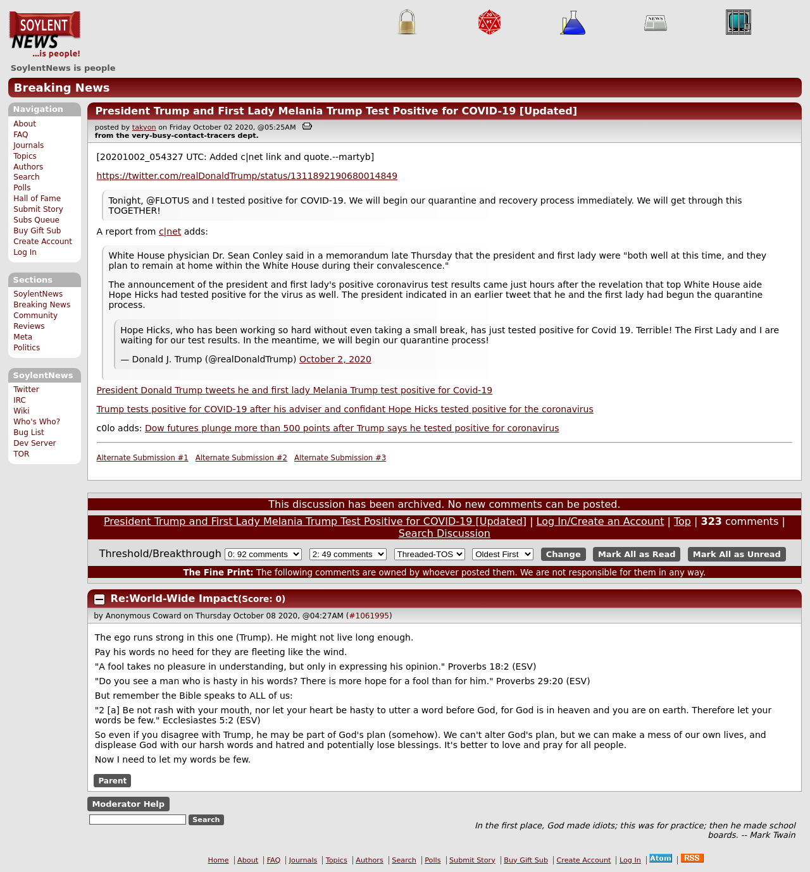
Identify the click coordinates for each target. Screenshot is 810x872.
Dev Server (34, 443)
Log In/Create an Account (600, 521)
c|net (170, 231)
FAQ (20, 134)
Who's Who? (36, 421)
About (24, 124)
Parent (112, 780)
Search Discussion (444, 533)
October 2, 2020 (335, 359)
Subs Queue (36, 220)
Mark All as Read (637, 554)
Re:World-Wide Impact (174, 599)
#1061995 (369, 615)
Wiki (21, 411)
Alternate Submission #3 (340, 457)
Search (26, 177)
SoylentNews (44, 34)
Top (682, 521)
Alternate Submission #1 (143, 457)
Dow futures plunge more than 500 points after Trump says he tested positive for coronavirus (352, 428)
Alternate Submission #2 (241, 457)
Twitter (26, 389)
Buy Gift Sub (37, 230)
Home (218, 860)
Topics (25, 156)
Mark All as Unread (737, 554)
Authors (28, 167)
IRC (19, 400)
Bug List (28, 432)
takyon (144, 127)
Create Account (42, 241)
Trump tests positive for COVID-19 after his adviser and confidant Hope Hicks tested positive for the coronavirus (345, 409)
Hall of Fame (37, 198)
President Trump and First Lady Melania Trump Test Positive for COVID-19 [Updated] (336, 111)
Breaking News (62, 87)
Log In (25, 252)
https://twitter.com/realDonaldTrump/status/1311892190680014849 (247, 176)
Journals (28, 145)
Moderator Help (128, 804)
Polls (21, 187)
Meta (22, 337)
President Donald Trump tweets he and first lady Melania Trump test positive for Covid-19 (295, 390)
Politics (26, 347)
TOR (21, 454)
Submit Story (38, 209)
